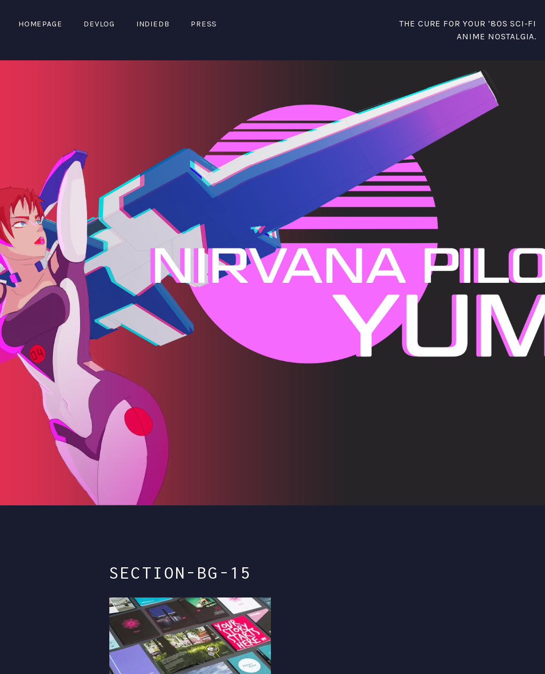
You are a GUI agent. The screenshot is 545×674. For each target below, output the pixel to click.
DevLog (99, 24)
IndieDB (153, 24)
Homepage (40, 24)
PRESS (204, 24)
